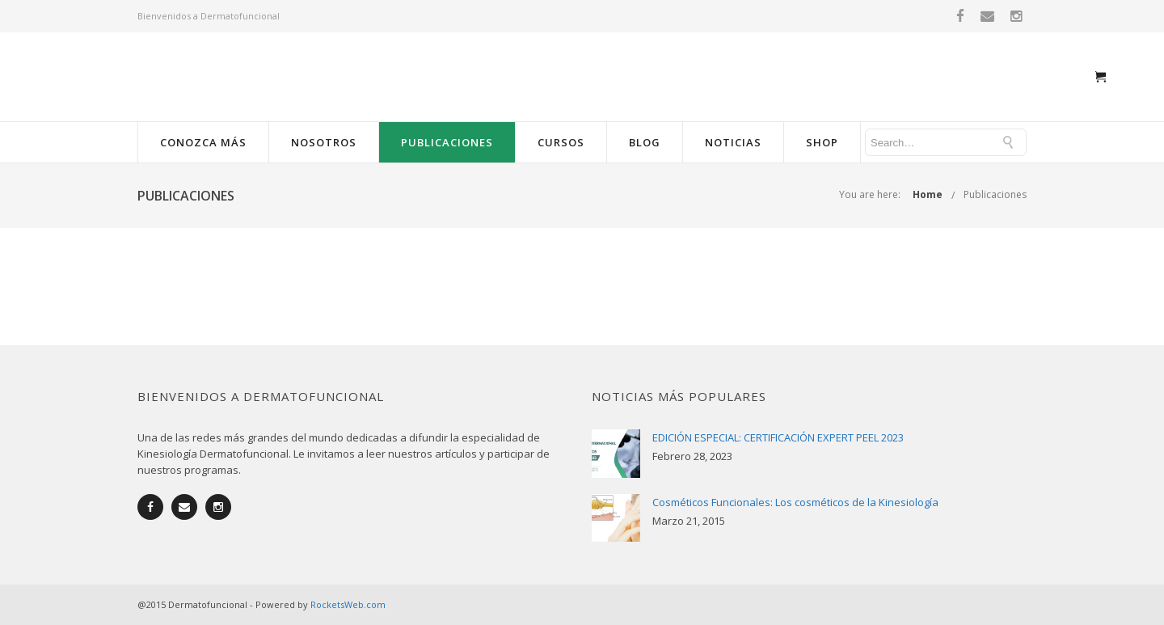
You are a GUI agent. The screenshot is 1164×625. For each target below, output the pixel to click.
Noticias (733, 142)
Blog (644, 142)
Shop (822, 142)
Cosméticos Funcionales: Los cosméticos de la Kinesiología (795, 502)
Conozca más (203, 142)
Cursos (561, 142)
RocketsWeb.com (348, 604)
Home (928, 194)
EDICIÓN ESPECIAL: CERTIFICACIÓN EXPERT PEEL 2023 (778, 437)
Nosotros (323, 142)
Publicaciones (447, 142)
